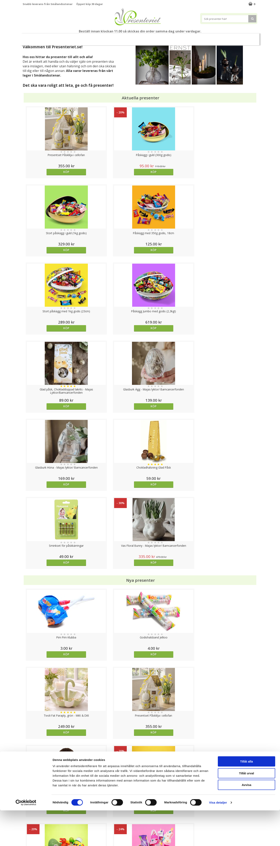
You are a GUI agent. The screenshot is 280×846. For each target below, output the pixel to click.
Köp (52, 172)
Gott (191, 37)
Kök (159, 37)
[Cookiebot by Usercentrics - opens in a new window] (26, 838)
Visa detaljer (218, 838)
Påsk (80, 37)
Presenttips (124, 37)
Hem (144, 37)
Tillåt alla (246, 797)
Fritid (175, 37)
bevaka (169, 590)
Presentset (100, 37)
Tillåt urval (246, 809)
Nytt (56, 38)
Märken (209, 37)
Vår (66, 38)
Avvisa (246, 820)
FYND (223, 38)
